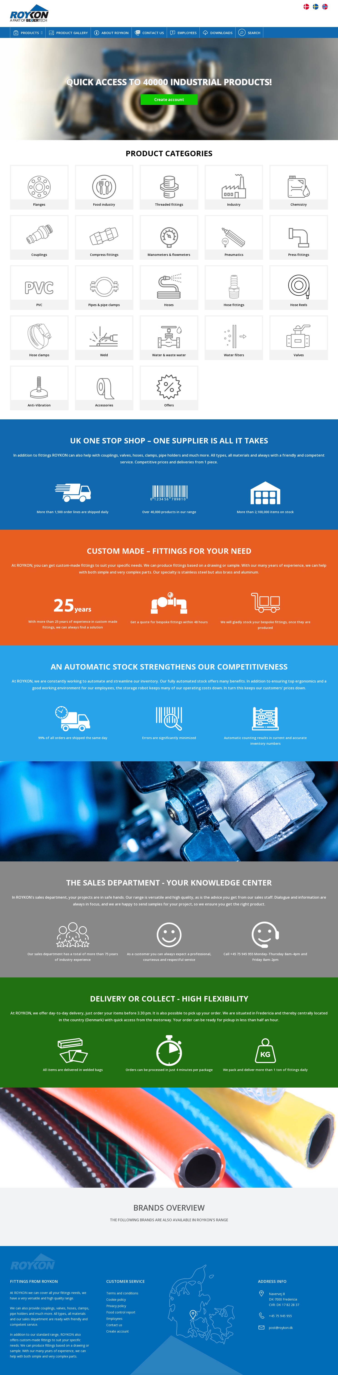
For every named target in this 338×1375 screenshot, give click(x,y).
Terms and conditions (122, 1293)
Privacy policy (116, 1306)
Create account (117, 1331)
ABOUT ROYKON (111, 32)
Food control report (120, 1312)
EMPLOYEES (183, 32)
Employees (114, 1318)
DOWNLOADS (217, 32)
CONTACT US (149, 33)
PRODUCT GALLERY (68, 32)
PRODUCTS (26, 32)
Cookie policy (116, 1299)
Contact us (114, 1325)
